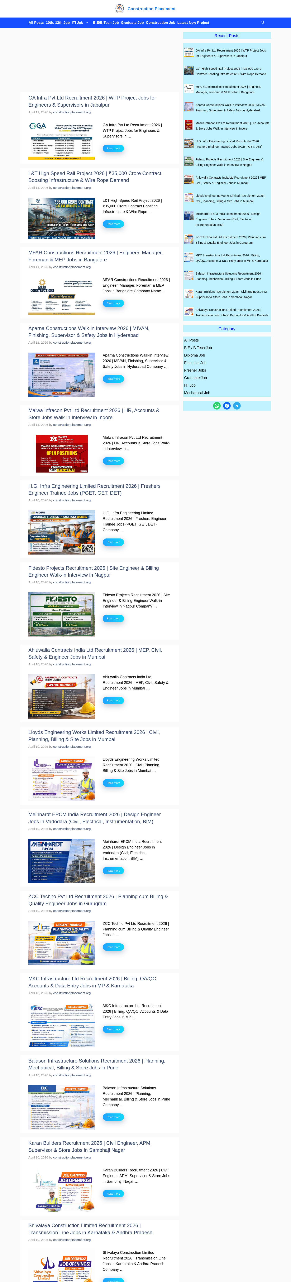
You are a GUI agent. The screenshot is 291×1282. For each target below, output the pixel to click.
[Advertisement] (99, 61)
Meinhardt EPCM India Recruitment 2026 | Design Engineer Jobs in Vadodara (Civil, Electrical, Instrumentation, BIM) (228, 219)
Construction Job (160, 23)
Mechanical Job (197, 393)
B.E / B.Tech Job (198, 348)
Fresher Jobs (195, 370)
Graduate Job (132, 23)
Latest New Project (193, 23)
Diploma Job (194, 355)
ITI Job (81, 23)
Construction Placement (152, 8)
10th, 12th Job (58, 23)
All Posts (36, 23)
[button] (261, 23)
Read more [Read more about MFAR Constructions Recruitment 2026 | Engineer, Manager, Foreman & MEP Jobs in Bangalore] (113, 303)
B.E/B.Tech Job (106, 23)
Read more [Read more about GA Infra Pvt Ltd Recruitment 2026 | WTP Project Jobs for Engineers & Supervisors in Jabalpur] (113, 148)
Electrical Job (195, 363)
